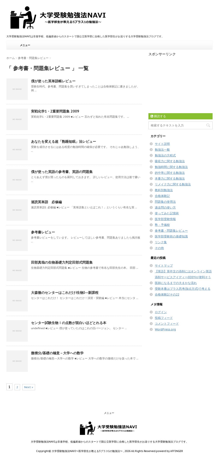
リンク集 (161, 242)
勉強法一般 (162, 150)
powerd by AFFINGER (169, 451)
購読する (158, 116)
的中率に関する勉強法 (170, 173)
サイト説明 (162, 144)
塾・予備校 (162, 225)
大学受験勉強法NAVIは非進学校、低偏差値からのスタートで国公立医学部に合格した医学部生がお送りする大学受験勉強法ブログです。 (109, 441)
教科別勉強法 (164, 190)
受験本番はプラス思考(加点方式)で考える (182, 289)
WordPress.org (165, 329)
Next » (28, 387)
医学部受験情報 (165, 219)
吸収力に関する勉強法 (170, 161)
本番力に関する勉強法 (170, 178)
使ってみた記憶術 (167, 213)
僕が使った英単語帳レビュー (53, 81)
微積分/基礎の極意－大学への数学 (57, 353)
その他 (159, 248)
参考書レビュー (43, 232)
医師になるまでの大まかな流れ (176, 283)
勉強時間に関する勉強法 (171, 167)
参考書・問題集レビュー (171, 231)
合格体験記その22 (167, 294)
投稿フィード (164, 318)
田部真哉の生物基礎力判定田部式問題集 (62, 262)
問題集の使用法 (165, 202)
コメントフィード (167, 324)
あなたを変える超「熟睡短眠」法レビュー (63, 141)
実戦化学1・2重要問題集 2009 (55, 111)
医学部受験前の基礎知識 (171, 236)
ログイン (161, 312)
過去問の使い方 (165, 207)
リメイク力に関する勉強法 (173, 184)
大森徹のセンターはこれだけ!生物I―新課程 (64, 292)
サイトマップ (164, 265)
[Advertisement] (180, 83)
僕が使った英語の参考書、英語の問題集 (62, 172)
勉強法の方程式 (165, 155)
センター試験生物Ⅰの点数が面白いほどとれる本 (68, 323)
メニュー (25, 45)
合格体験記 (162, 196)
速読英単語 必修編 (46, 202)
